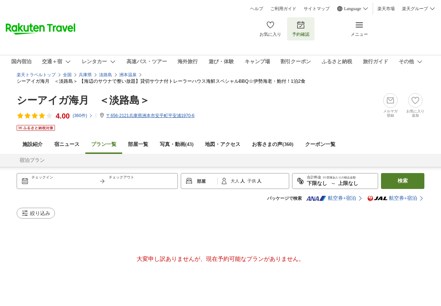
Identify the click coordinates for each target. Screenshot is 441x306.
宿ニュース (67, 144)
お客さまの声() (272, 144)
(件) (83, 115)
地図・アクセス (222, 144)
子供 (252, 181)
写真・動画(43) (176, 144)
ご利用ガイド (283, 8)
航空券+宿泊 (331, 198)
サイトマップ (317, 8)
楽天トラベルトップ (36, 74)
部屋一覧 (138, 144)
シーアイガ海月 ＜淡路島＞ (83, 100)
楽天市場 (386, 8)
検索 (403, 181)
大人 (235, 181)
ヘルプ (256, 8)
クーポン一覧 (320, 144)
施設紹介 (32, 144)
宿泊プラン (32, 160)
